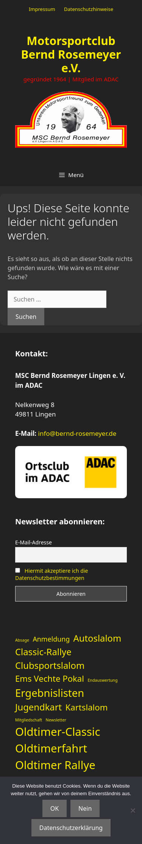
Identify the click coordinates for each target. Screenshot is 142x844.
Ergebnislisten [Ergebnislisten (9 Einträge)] (49, 693)
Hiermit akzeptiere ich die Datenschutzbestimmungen (51, 574)
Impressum (42, 9)
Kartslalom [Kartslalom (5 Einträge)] (87, 707)
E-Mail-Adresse (33, 542)
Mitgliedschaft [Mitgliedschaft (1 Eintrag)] (28, 720)
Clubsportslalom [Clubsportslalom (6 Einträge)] (49, 665)
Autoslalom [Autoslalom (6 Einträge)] (97, 638)
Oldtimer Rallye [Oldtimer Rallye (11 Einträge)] (55, 765)
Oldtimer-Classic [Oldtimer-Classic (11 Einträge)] (57, 731)
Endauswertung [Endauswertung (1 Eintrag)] (102, 680)
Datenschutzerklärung (71, 828)
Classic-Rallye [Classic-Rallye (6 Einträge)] (43, 652)
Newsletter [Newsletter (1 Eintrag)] (56, 720)
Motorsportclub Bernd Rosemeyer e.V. (71, 54)
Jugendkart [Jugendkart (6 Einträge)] (38, 707)
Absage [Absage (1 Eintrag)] (22, 640)
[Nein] (132, 810)
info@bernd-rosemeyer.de (77, 433)
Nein (85, 808)
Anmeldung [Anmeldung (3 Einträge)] (51, 638)
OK (54, 808)
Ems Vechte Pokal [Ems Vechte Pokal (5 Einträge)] (49, 678)
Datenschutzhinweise (88, 9)
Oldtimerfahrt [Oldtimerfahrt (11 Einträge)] (51, 748)
